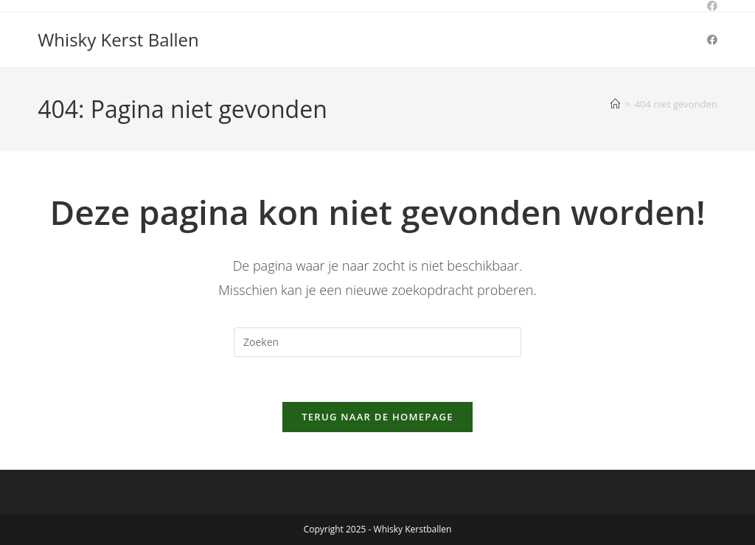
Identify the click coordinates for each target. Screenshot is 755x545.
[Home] (615, 104)
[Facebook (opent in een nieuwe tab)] (712, 40)
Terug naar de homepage (377, 416)
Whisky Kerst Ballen (118, 39)
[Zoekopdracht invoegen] (377, 342)
